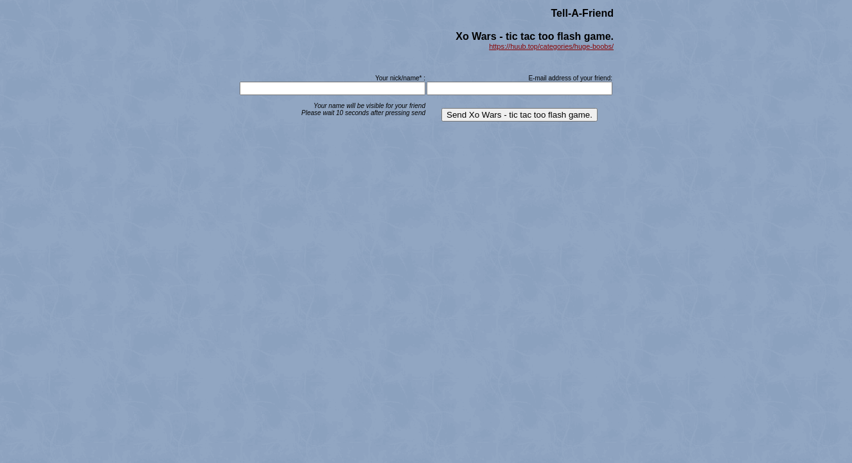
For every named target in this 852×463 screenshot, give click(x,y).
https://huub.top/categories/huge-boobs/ (551, 46)
